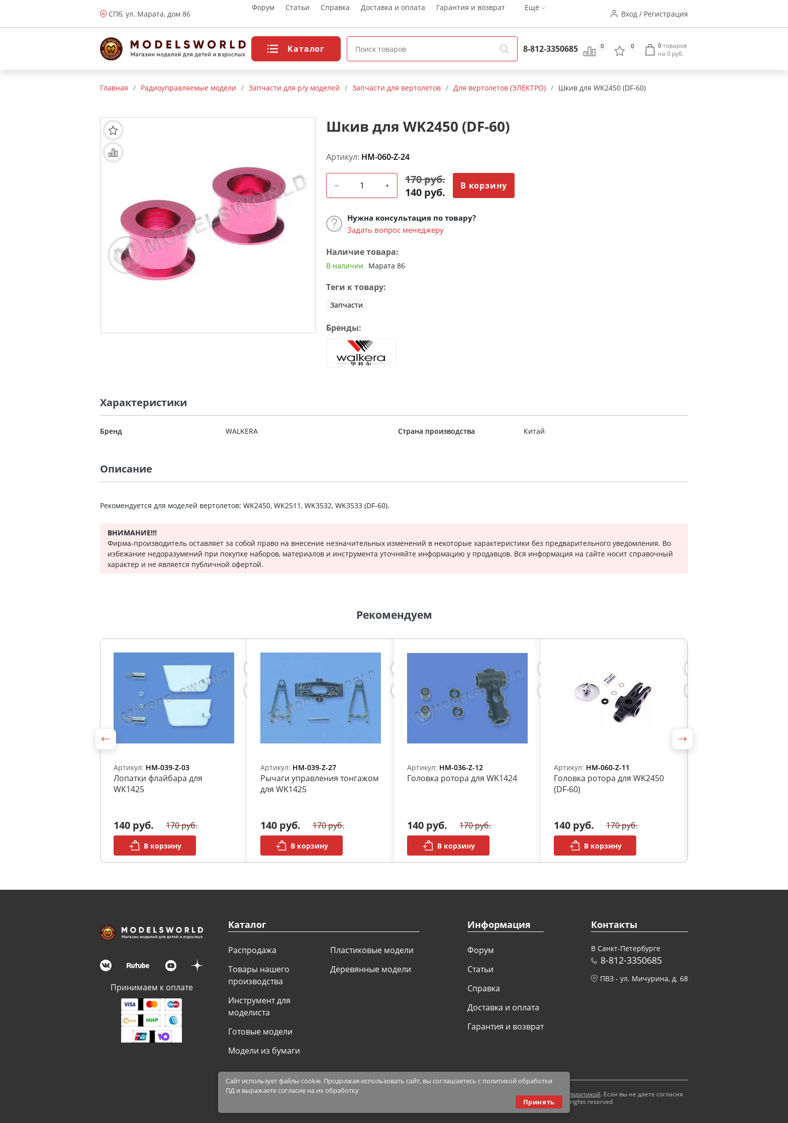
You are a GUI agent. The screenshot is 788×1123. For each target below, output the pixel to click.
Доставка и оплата (393, 14)
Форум (263, 14)
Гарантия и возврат (470, 14)
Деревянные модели (370, 969)
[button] (105, 739)
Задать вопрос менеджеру (395, 230)
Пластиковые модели (372, 950)
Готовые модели (260, 1031)
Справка (335, 14)
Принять (539, 1101)
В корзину (483, 185)
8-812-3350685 (550, 48)
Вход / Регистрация (654, 14)
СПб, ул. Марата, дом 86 (149, 14)
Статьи (297, 14)
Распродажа (252, 950)
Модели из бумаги (264, 1050)
